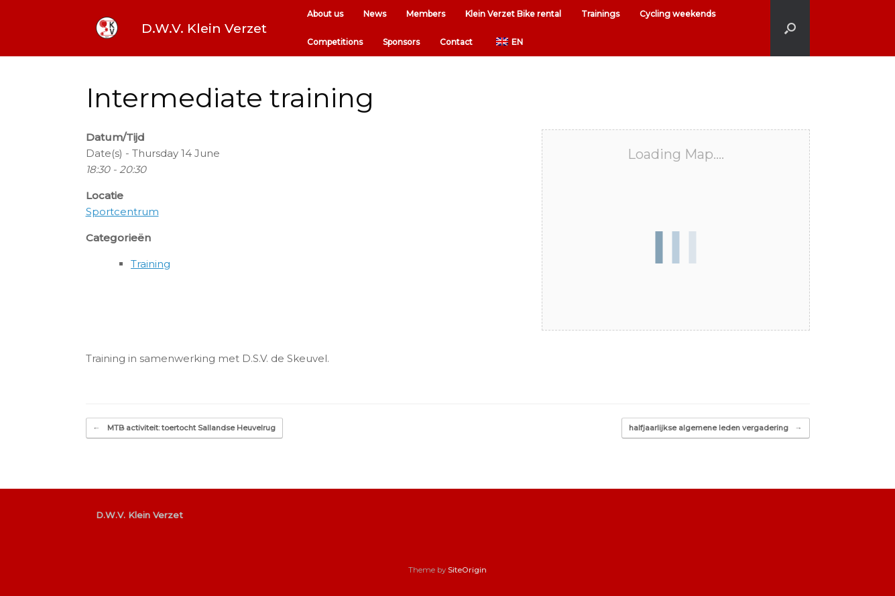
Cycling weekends (677, 14)
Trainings (600, 14)
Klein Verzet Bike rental (513, 14)
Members (425, 14)
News (374, 14)
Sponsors (401, 42)
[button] (790, 28)
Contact (456, 42)
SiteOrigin (467, 570)
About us (325, 14)
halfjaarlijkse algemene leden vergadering (715, 428)
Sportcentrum (122, 211)
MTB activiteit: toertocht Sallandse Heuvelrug (184, 428)
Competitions (335, 42)
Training (150, 263)
